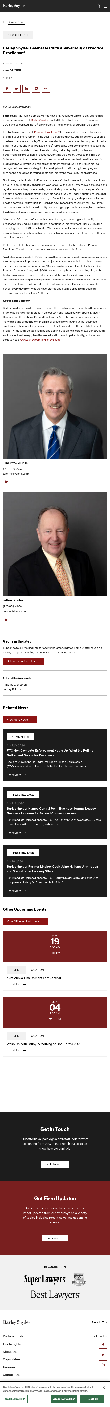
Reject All (92, 1398)
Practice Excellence (47, 132)
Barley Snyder (40, 120)
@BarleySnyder (52, 339)
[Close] (103, 1387)
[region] (55, 1394)
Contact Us (11, 1375)
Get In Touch (55, 1164)
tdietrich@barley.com (16, 473)
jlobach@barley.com (15, 610)
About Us (10, 1352)
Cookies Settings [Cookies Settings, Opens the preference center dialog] (15, 1398)
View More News (20, 719)
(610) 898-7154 (12, 469)
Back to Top (99, 1322)
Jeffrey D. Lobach (14, 600)
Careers (9, 1367)
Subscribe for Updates (23, 661)
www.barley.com (30, 339)
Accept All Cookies (64, 1398)
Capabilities (12, 1359)
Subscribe (55, 1238)
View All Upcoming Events (25, 921)
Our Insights (12, 1344)
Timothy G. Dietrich (15, 462)
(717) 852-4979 (12, 606)
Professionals (13, 1336)
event (16, 969)
